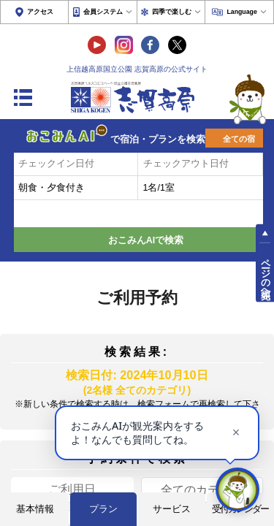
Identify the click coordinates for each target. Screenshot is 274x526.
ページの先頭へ (265, 273)
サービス (172, 508)
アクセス (40, 11)
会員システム (103, 11)
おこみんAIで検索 (146, 240)
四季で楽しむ (171, 11)
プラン (103, 508)
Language (241, 11)
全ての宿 (239, 138)
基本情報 (35, 508)
